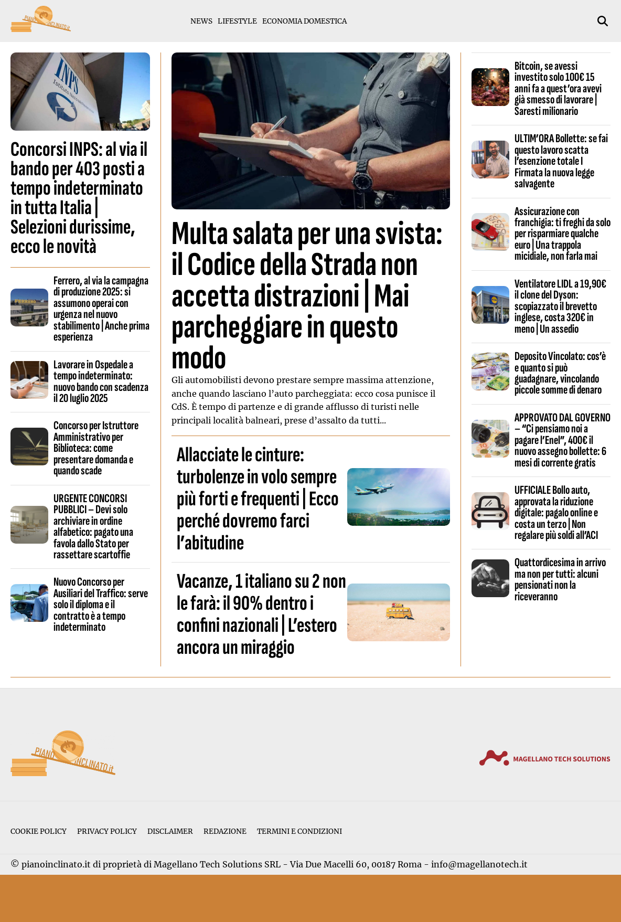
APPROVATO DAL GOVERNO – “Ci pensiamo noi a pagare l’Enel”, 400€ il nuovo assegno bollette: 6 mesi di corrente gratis (563, 440)
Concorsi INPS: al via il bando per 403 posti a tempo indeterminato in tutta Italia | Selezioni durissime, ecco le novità (78, 198)
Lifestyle (237, 21)
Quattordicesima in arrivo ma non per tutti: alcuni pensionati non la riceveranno (560, 579)
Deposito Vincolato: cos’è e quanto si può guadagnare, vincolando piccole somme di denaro (560, 373)
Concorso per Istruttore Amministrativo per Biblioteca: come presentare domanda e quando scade (95, 448)
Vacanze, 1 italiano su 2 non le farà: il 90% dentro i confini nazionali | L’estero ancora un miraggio (261, 614)
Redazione (225, 831)
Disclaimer (170, 831)
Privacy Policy (107, 831)
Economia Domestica (304, 21)
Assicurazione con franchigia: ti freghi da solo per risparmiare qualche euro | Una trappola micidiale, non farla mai (563, 234)
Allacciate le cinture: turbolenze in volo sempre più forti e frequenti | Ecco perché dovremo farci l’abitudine (258, 499)
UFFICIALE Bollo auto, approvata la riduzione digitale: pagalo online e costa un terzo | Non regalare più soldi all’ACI (556, 513)
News (201, 21)
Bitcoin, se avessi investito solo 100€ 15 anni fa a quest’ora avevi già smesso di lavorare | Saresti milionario (558, 89)
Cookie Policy (38, 831)
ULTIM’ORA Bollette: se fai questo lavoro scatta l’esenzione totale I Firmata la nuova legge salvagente (561, 161)
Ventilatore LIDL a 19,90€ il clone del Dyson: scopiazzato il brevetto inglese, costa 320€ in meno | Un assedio (560, 306)
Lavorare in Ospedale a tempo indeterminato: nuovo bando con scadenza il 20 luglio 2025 (100, 381)
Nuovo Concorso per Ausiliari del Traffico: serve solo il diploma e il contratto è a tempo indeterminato (100, 604)
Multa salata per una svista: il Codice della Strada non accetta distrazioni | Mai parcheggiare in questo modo (307, 296)
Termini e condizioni (299, 831)
